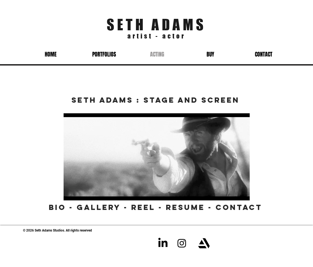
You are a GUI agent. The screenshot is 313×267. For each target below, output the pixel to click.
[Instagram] (181, 243)
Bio (57, 207)
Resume (185, 207)
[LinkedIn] (163, 243)
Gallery (99, 207)
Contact (239, 207)
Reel (143, 207)
